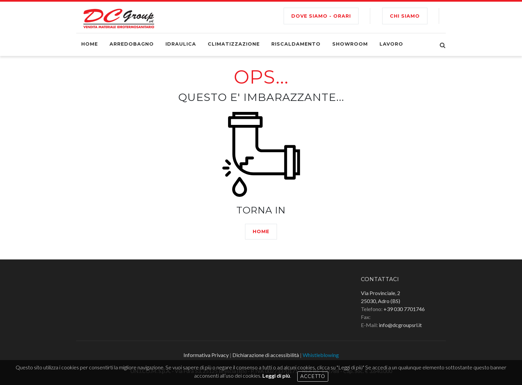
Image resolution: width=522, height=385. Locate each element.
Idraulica (180, 44)
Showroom (350, 44)
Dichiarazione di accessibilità (265, 355)
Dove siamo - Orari (321, 16)
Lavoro (391, 44)
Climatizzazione (234, 44)
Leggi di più (276, 375)
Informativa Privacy (206, 355)
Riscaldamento (296, 44)
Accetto (312, 376)
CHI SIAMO (405, 16)
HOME (261, 231)
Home (89, 44)
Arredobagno (132, 44)
